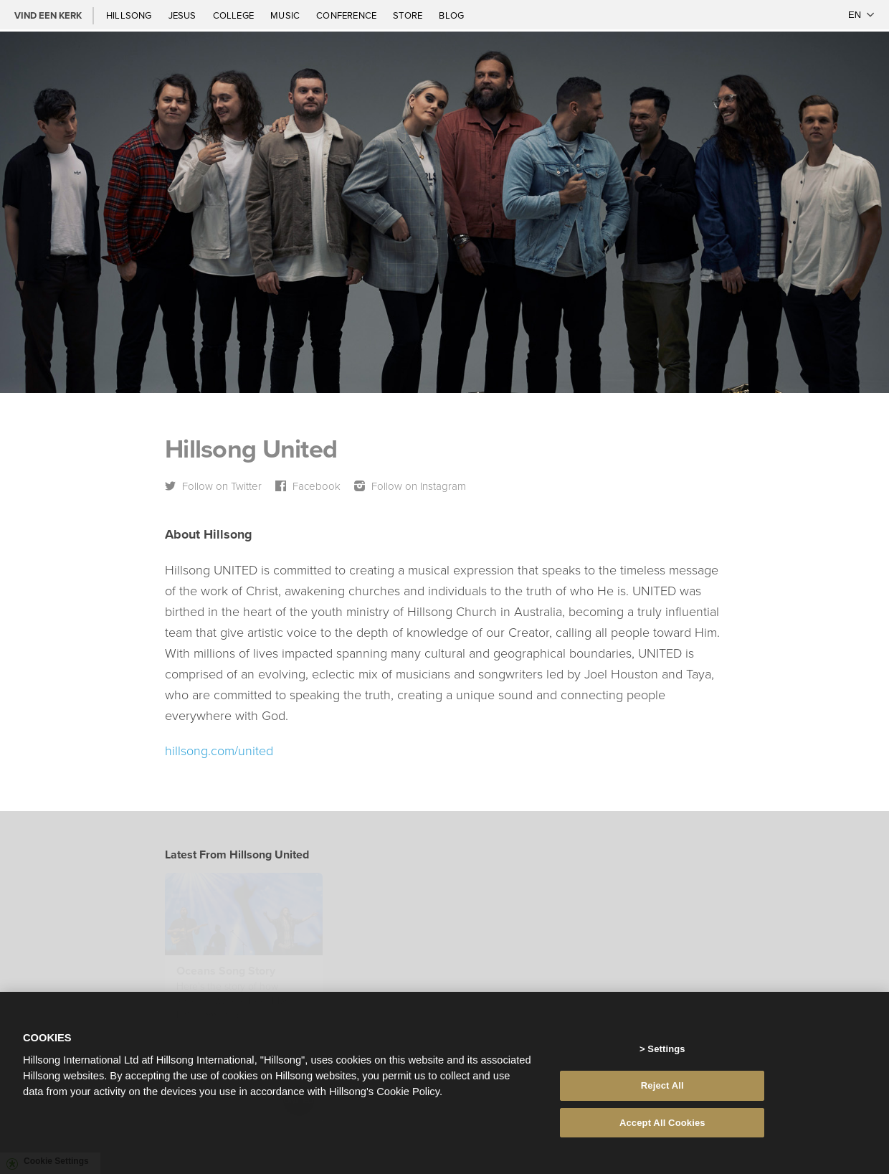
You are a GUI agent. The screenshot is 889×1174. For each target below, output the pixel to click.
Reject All (662, 1088)
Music (286, 15)
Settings (666, 1051)
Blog (451, 15)
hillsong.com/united (219, 750)
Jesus (183, 15)
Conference (347, 15)
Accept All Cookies (662, 1125)
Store (408, 15)
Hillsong (130, 15)
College (234, 15)
